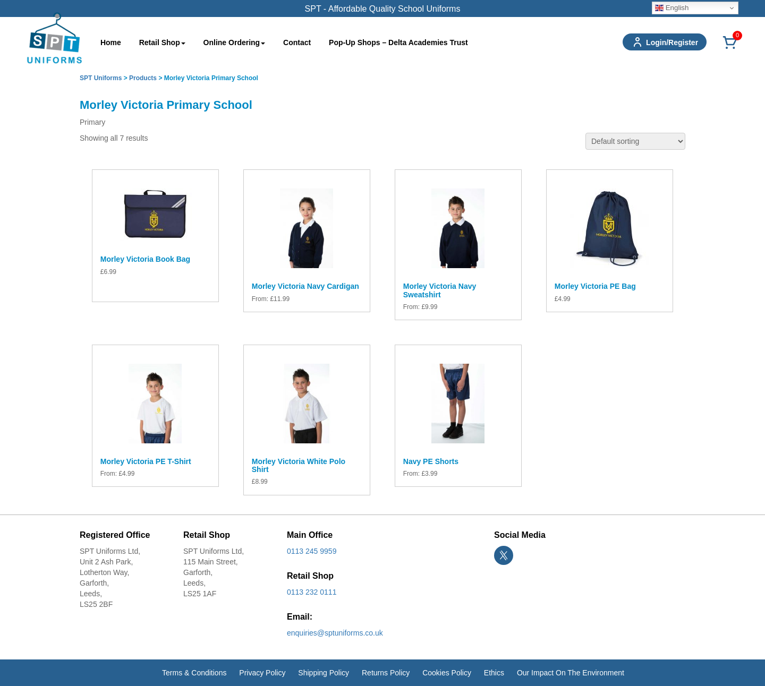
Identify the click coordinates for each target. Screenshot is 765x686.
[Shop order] (635, 141)
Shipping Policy (323, 672)
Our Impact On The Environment (570, 672)
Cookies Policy (446, 672)
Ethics (494, 672)
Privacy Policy (262, 672)
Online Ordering (234, 42)
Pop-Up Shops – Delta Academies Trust (398, 42)
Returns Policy (386, 672)
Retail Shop (162, 42)
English (671, 8)
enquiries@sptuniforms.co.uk (335, 633)
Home (110, 42)
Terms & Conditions (194, 672)
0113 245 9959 (311, 551)
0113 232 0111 (311, 592)
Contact (297, 42)
